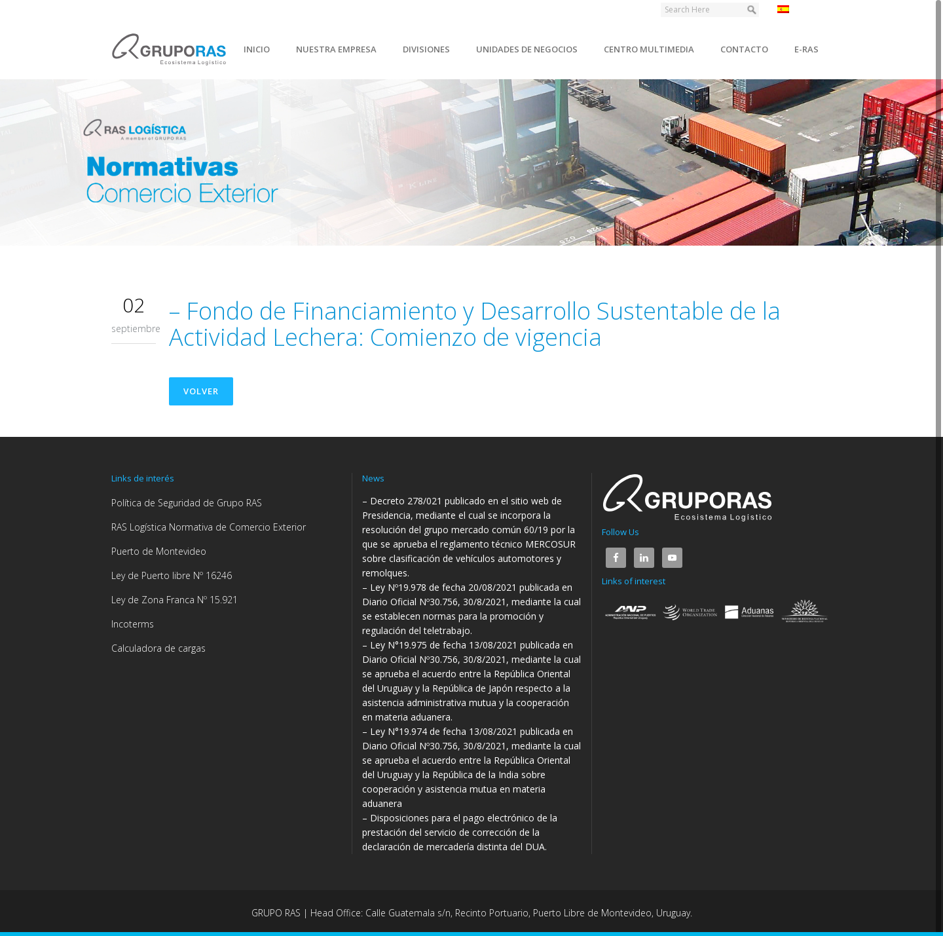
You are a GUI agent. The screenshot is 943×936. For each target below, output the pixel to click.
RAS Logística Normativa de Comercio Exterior (208, 527)
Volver (201, 391)
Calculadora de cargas (158, 648)
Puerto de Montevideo (158, 551)
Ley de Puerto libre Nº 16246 (171, 575)
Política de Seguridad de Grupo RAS (186, 502)
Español (801, 9)
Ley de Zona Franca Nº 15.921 (174, 599)
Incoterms (132, 624)
